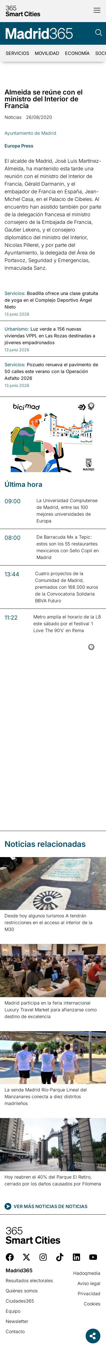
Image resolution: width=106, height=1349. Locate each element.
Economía (77, 53)
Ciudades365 (20, 1301)
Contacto (15, 1331)
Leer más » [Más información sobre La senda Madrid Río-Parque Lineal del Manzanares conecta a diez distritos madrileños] (13, 1110)
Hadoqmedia (86, 1273)
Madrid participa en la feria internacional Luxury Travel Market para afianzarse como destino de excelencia (51, 1009)
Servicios (17, 53)
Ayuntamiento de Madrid (30, 133)
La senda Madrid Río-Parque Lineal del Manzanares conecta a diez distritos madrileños (46, 1096)
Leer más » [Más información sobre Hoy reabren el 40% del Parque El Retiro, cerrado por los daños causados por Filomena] (13, 1191)
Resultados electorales (29, 1280)
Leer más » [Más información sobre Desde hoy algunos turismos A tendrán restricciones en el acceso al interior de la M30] (13, 936)
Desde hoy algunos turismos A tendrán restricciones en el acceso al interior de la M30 (48, 922)
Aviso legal (88, 1283)
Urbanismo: (17, 329)
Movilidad (47, 53)
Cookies (92, 1304)
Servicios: (15, 293)
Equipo (13, 1311)
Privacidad (89, 1293)
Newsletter (17, 1321)
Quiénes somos (22, 1291)
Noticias (13, 117)
